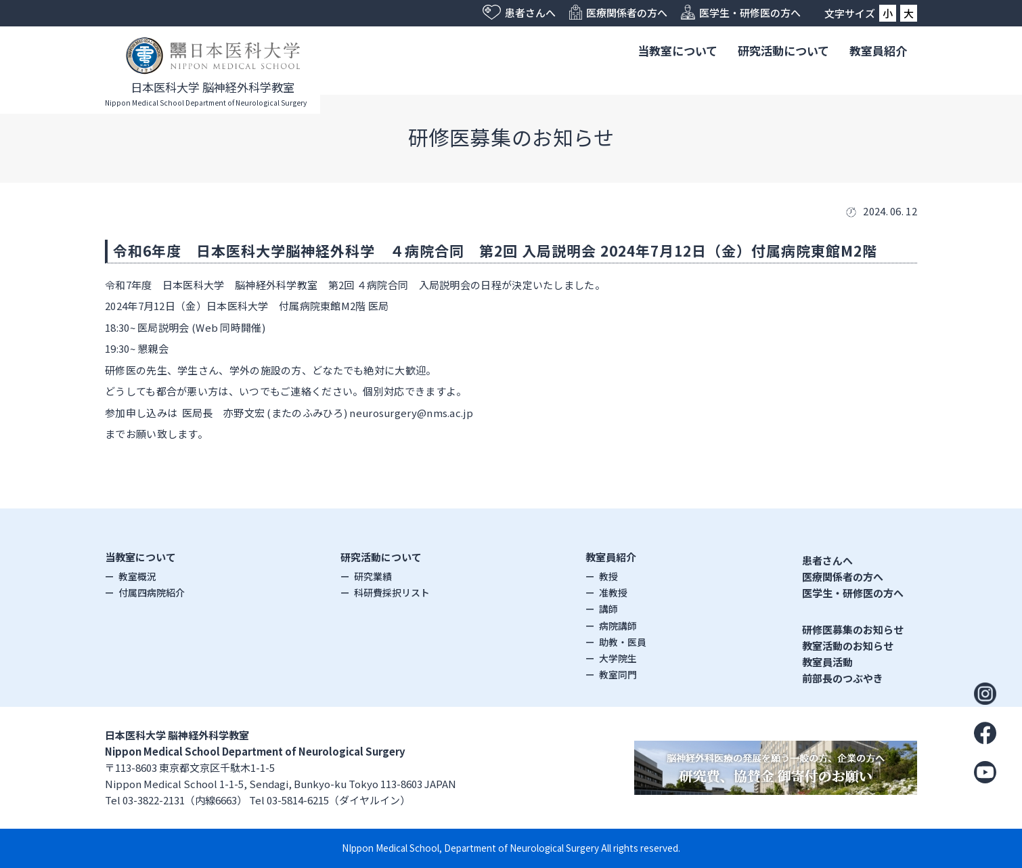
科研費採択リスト (392, 592)
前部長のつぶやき (842, 678)
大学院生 (618, 658)
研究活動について (783, 50)
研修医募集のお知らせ (853, 629)
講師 (608, 608)
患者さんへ (827, 560)
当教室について (677, 50)
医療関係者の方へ (842, 576)
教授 (608, 576)
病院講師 (618, 625)
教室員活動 (827, 662)
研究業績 (373, 576)
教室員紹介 (878, 50)
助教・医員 (622, 642)
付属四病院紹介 (151, 592)
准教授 (613, 592)
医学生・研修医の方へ (853, 593)
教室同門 (618, 674)
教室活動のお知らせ (847, 645)
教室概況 (137, 576)
